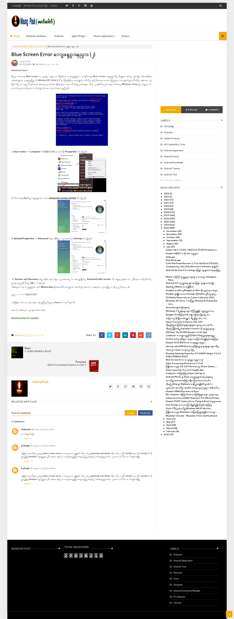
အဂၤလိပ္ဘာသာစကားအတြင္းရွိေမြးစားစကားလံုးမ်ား (188, 380)
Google (131, 397)
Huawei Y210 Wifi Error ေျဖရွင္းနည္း (186, 342)
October (171, 237)
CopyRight (17, 5)
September (172, 240)
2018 (166, 212)
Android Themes (172, 168)
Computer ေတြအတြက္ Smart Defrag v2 (185, 373)
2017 (166, 215)
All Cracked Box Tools (174, 144)
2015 (166, 221)
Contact (53, 5)
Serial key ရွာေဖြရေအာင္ (178, 307)
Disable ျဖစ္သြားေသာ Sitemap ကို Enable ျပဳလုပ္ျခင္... (191, 294)
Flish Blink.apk (173, 260)
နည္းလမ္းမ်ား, (53, 64)
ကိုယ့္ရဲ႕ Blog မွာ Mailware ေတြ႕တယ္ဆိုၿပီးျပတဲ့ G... (189, 384)
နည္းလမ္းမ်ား (40, 46)
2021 (166, 203)
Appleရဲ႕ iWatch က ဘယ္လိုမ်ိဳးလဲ (180, 286)
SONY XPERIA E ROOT (177, 356)
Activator (168, 132)
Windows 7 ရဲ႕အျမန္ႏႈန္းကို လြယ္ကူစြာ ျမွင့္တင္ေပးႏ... (190, 311)
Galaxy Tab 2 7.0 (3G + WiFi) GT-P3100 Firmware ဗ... (192, 250)
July (168, 246)
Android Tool (170, 174)
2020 (166, 206)
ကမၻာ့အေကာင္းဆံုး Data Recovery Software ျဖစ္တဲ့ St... (193, 266)
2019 (166, 209)
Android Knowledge (173, 162)
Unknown (26, 413)
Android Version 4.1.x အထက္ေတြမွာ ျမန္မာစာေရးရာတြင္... (193, 270)
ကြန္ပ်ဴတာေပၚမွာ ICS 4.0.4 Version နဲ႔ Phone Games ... (191, 366)
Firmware (177, 557)
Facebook (145, 397)
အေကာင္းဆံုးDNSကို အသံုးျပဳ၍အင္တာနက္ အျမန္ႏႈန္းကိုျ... (193, 346)
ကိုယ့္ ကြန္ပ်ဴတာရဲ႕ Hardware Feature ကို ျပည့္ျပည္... (191, 328)
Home (15, 36)
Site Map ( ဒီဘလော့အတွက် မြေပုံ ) (36, 5)
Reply (27, 422)
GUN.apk (170, 257)
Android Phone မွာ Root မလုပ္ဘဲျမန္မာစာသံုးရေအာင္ (189, 377)
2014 (166, 224)
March (169, 428)
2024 (166, 193)
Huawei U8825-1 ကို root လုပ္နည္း (182, 253)
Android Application (173, 150)
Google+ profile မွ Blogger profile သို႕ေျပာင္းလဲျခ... (192, 290)
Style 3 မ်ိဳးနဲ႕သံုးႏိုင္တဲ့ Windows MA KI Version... (189, 408)
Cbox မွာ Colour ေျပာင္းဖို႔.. (180, 350)
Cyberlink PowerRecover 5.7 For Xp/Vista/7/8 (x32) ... (193, 263)
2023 (166, 196)
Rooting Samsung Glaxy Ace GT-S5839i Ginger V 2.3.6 (193, 353)
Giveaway (178, 569)
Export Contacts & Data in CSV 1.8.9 (184, 322)
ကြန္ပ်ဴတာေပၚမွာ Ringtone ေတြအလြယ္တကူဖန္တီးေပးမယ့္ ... (191, 412)
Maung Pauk (122, 610)
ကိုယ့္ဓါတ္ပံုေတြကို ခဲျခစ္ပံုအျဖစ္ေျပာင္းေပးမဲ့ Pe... (190, 325)
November (172, 234)
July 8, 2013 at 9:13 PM (44, 414)
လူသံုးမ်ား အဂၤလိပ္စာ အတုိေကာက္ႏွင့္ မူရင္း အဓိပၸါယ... (193, 387)
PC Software (179, 581)
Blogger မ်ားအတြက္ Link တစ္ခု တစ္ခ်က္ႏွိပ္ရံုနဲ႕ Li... (188, 314)
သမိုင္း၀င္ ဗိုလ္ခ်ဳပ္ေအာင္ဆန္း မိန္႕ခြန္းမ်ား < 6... (186, 318)
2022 (166, 199)
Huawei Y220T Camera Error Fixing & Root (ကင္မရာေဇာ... (194, 401)
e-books (177, 587)
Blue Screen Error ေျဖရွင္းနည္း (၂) (53, 54)
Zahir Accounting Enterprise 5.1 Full (184, 363)
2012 (166, 434)
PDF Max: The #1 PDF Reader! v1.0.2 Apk (186, 332)
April (169, 425)
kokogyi (25, 430)
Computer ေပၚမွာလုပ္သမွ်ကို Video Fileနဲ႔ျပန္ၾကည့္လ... (191, 335)
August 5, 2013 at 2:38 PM (44, 453)
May (168, 422)
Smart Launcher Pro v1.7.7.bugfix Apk (185, 370)
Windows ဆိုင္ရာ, (41, 64)
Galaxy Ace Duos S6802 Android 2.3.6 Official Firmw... (193, 398)
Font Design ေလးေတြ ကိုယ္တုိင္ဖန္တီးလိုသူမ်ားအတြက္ (189, 405)
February (171, 431)
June (169, 418)
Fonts (176, 563)
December (172, 231)
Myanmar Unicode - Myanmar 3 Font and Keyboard (191, 415)
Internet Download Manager (186, 575)
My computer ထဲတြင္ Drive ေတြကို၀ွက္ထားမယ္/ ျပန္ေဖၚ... (192, 394)
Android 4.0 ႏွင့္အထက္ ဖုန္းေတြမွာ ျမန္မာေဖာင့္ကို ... (190, 283)
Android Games (171, 156)
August (170, 243)
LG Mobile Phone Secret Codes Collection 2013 (190, 297)
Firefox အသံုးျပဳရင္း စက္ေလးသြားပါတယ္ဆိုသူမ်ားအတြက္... (192, 339)
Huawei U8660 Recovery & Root (182, 391)
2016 (166, 218)
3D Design (169, 126)
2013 (166, 228)
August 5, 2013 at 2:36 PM (44, 430)
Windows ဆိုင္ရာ (26, 46)
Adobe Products (172, 138)
